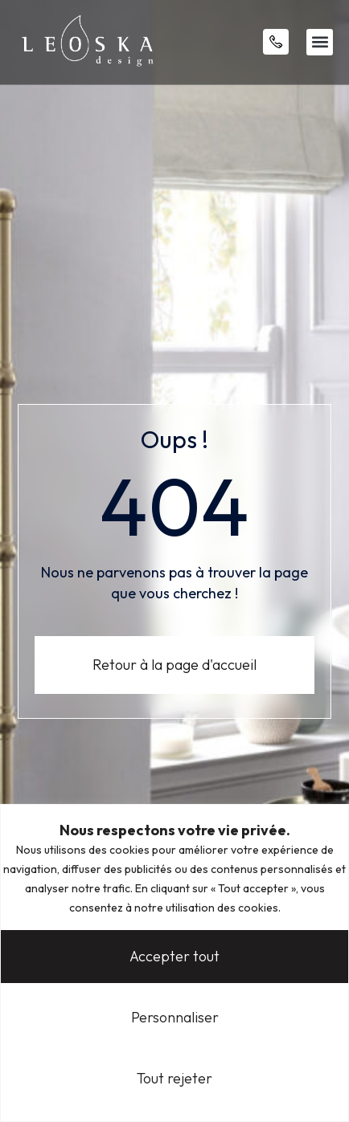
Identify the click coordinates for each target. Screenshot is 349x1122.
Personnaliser (175, 1017)
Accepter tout (174, 956)
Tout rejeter (174, 1078)
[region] (174, 963)
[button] (319, 42)
